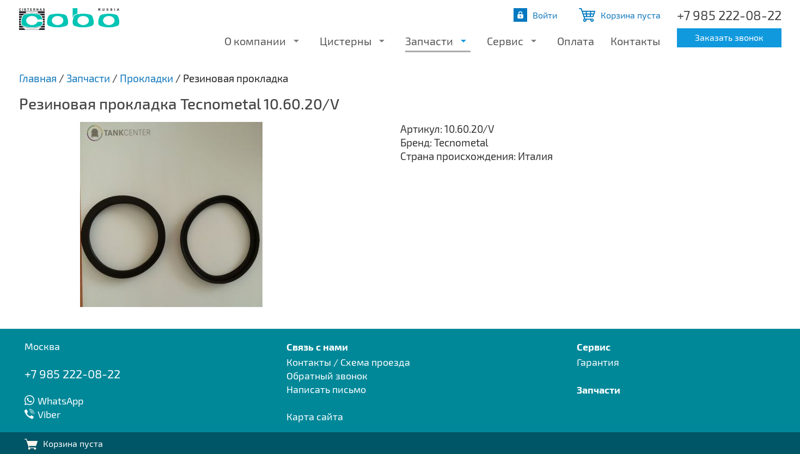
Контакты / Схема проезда (348, 362)
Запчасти (429, 40)
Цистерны (345, 40)
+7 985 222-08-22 (729, 15)
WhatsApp (60, 401)
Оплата (575, 40)
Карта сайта (314, 416)
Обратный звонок (327, 376)
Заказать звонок (729, 37)
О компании (255, 40)
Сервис (505, 40)
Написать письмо (326, 389)
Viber (49, 414)
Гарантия (598, 362)
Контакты (635, 40)
